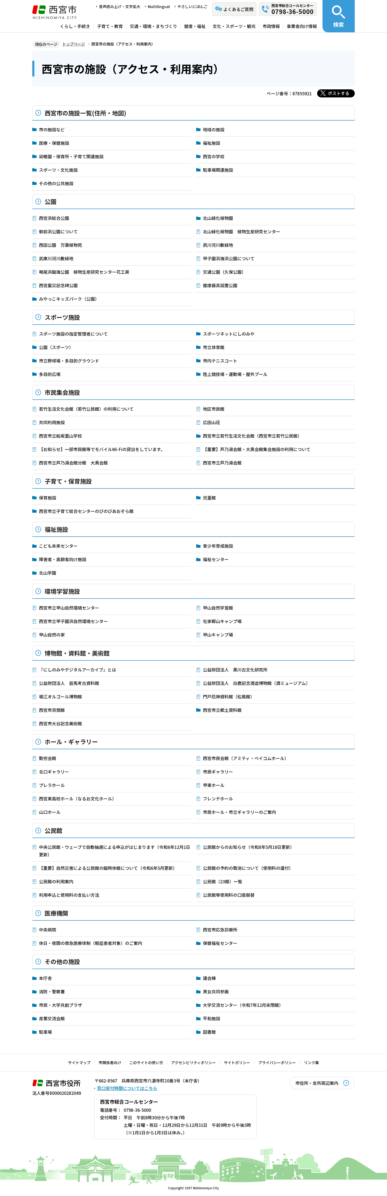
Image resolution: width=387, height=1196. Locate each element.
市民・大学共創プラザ (60, 1005)
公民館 (53, 830)
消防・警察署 (52, 991)
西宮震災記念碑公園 (58, 285)
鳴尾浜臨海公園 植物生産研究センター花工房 (84, 272)
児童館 (209, 497)
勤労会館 (47, 758)
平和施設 (211, 1018)
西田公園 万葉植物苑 (60, 245)
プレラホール (52, 785)
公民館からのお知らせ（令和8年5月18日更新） (248, 847)
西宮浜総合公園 (54, 218)
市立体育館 (213, 347)
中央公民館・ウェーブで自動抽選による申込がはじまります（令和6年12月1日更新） (114, 851)
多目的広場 (49, 374)
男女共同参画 (216, 991)
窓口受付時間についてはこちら (127, 1088)
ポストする (338, 93)
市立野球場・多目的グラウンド (69, 360)
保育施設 (47, 497)
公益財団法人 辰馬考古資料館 (69, 683)
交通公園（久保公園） (224, 272)
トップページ (73, 44)
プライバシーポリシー (277, 1062)
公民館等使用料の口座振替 (229, 895)
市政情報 (271, 26)
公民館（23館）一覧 (222, 881)
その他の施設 (62, 961)
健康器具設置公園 (220, 285)
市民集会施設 (62, 392)
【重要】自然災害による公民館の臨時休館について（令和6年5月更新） (108, 868)
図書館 (209, 1032)
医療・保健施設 (54, 143)
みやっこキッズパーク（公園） (69, 299)
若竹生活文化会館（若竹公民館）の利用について (86, 409)
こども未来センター (58, 546)
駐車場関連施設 (218, 170)
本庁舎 (45, 978)
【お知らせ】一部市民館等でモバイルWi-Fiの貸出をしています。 (102, 449)
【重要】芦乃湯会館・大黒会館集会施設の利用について (256, 449)
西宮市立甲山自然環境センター (69, 607)
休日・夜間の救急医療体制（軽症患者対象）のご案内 (90, 943)
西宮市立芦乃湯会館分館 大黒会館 (73, 462)
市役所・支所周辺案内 (316, 1083)
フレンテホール (218, 798)
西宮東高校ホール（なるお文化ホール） (77, 798)
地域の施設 (213, 129)
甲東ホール (213, 785)
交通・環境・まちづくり (153, 26)
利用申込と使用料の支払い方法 (69, 895)
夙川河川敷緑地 (218, 245)
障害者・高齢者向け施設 (62, 559)
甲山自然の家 (52, 634)
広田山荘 (211, 422)
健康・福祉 (195, 26)
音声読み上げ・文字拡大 (119, 6)
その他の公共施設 (56, 183)
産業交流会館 (52, 1018)
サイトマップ (79, 1062)
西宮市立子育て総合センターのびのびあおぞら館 (86, 511)
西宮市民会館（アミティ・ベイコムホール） (246, 758)
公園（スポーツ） (56, 347)
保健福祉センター (220, 943)
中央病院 (47, 929)
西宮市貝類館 (52, 710)
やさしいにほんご (192, 6)
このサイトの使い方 (146, 1062)
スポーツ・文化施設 (58, 170)
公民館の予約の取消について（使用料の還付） (248, 868)
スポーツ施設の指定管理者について (73, 333)
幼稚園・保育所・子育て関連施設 (71, 156)
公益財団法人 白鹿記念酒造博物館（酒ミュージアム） (256, 683)
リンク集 (311, 1062)
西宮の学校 (213, 156)
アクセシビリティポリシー (193, 1062)
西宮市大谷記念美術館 (60, 723)
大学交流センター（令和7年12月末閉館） (243, 1005)
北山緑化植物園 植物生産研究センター (241, 231)
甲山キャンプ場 (218, 634)
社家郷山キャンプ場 (222, 621)
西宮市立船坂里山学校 (60, 435)
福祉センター (216, 559)
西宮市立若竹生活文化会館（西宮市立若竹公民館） (252, 435)
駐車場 (45, 1032)
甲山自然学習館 (218, 607)
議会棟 (209, 978)
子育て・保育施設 (68, 481)
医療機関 (56, 913)
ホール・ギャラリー (71, 741)
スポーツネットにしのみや (229, 333)
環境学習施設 (62, 591)
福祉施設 (211, 143)
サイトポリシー (237, 1062)
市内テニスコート (220, 360)
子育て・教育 (110, 26)
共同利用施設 (52, 422)
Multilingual (159, 6)
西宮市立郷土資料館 (222, 710)
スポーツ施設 (62, 317)
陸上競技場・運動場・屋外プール (235, 374)
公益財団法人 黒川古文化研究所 (235, 669)
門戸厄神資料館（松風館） (229, 696)
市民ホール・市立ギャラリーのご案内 (239, 812)
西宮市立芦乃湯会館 (222, 462)
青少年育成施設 (218, 546)
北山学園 (47, 572)
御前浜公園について (58, 231)
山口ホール (49, 812)
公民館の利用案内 (56, 881)
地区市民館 (213, 409)
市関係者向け (110, 1062)
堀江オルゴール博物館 (60, 696)
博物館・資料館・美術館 (77, 653)
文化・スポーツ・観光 (234, 26)
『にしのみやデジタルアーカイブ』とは (77, 669)
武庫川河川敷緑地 (56, 258)
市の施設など (52, 129)
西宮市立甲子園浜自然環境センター (73, 621)
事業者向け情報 (302, 26)
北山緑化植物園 (218, 218)
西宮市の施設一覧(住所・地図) (85, 112)
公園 (50, 201)
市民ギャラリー (218, 771)
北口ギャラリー (54, 771)
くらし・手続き (75, 26)
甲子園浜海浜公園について (229, 258)
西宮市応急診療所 (220, 929)
